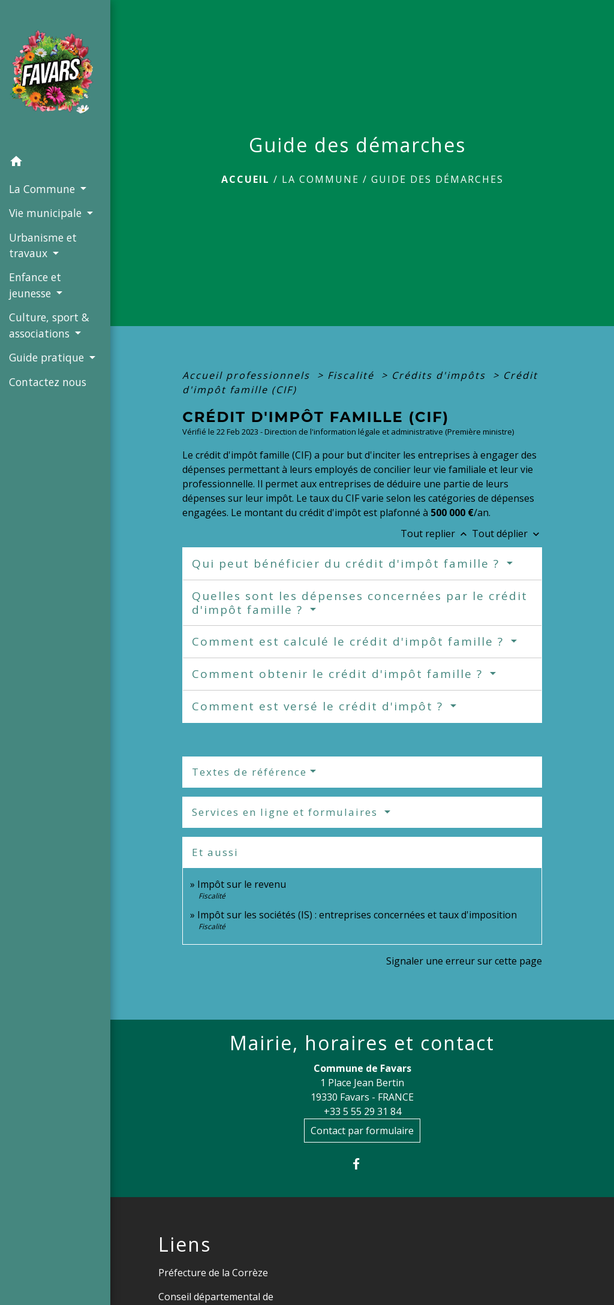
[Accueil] (55, 75)
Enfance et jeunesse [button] (35, 285)
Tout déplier (507, 533)
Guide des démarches (437, 179)
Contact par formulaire (362, 1130)
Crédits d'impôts (440, 375)
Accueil (245, 179)
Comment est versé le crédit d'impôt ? (319, 706)
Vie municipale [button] (47, 213)
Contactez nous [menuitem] (47, 382)
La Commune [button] (43, 189)
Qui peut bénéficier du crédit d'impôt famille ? (348, 563)
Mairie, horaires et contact (362, 1043)
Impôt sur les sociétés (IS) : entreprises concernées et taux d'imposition (357, 914)
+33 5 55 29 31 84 (362, 1111)
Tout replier (436, 533)
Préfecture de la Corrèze (213, 1272)
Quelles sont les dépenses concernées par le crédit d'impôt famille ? (360, 602)
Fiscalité (352, 375)
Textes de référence (249, 772)
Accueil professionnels (248, 375)
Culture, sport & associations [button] (49, 325)
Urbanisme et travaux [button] (43, 245)
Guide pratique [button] (48, 357)
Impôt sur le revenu (241, 884)
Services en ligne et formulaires (286, 812)
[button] (55, 163)
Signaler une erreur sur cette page (464, 961)
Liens (184, 1244)
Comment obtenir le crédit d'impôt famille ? (339, 674)
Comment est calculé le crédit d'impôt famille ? (350, 641)
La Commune (320, 179)
